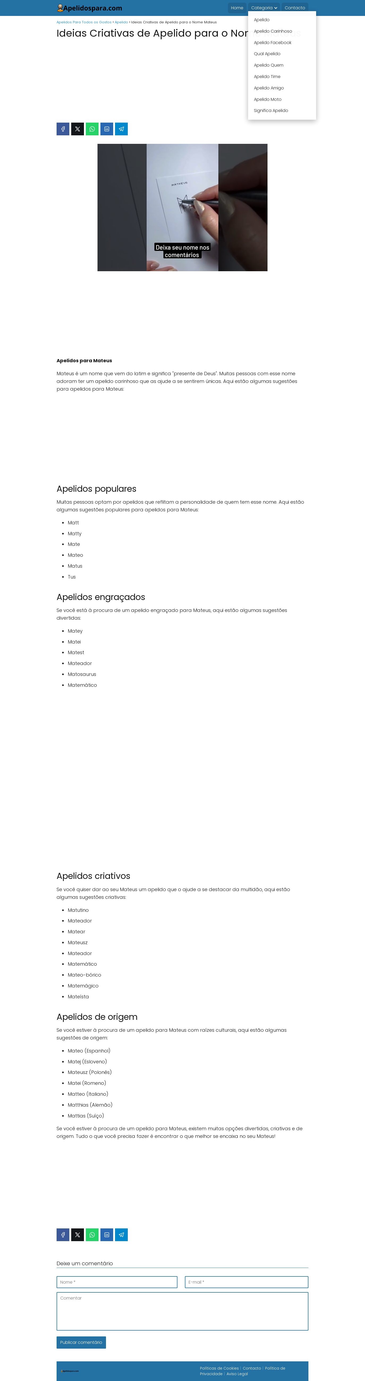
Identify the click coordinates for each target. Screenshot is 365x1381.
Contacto (295, 8)
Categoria (262, 8)
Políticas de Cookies (219, 1368)
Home (237, 8)
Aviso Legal (237, 1373)
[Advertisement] (182, 78)
